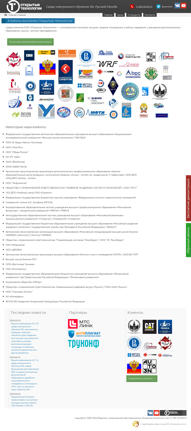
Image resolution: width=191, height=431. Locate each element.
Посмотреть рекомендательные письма (30, 41)
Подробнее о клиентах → (142, 378)
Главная (12, 14)
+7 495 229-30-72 (144, 6)
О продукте (134, 14)
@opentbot (167, 6)
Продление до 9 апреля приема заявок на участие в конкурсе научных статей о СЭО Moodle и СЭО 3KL (24, 401)
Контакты (150, 14)
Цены (120, 14)
